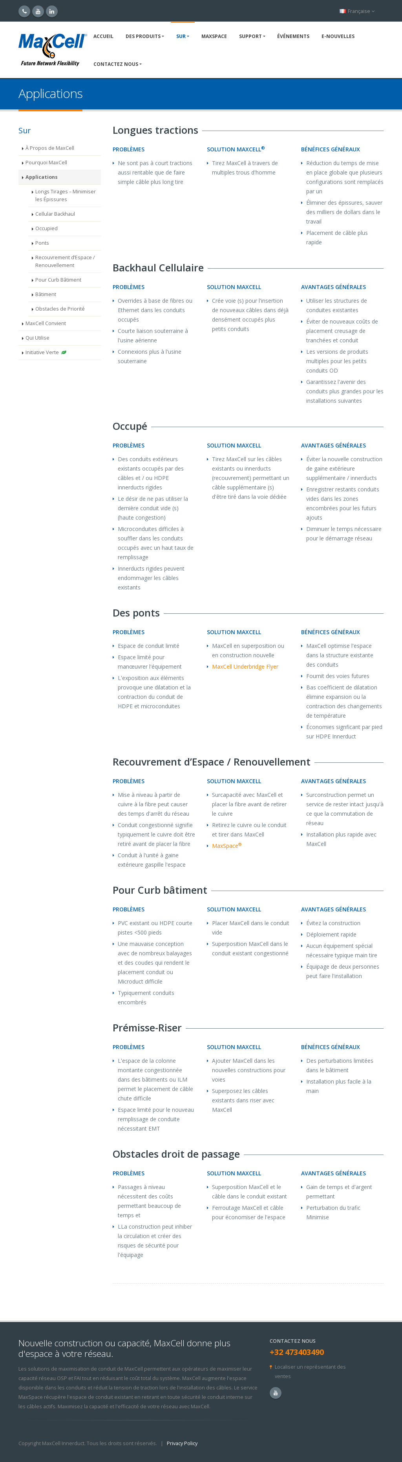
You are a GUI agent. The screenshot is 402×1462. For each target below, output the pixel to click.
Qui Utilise (37, 338)
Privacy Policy (182, 1443)
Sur (181, 36)
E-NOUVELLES (338, 36)
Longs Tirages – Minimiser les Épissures (65, 195)
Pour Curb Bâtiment (58, 279)
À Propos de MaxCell (50, 148)
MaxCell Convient (46, 323)
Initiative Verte (46, 352)
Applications (42, 177)
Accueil (103, 36)
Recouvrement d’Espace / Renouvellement (65, 261)
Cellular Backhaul (55, 214)
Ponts (42, 243)
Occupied (46, 228)
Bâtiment (45, 294)
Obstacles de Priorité (60, 308)
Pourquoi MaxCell (46, 162)
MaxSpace (214, 36)
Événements (293, 36)
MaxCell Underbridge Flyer (245, 666)
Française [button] (357, 11)
